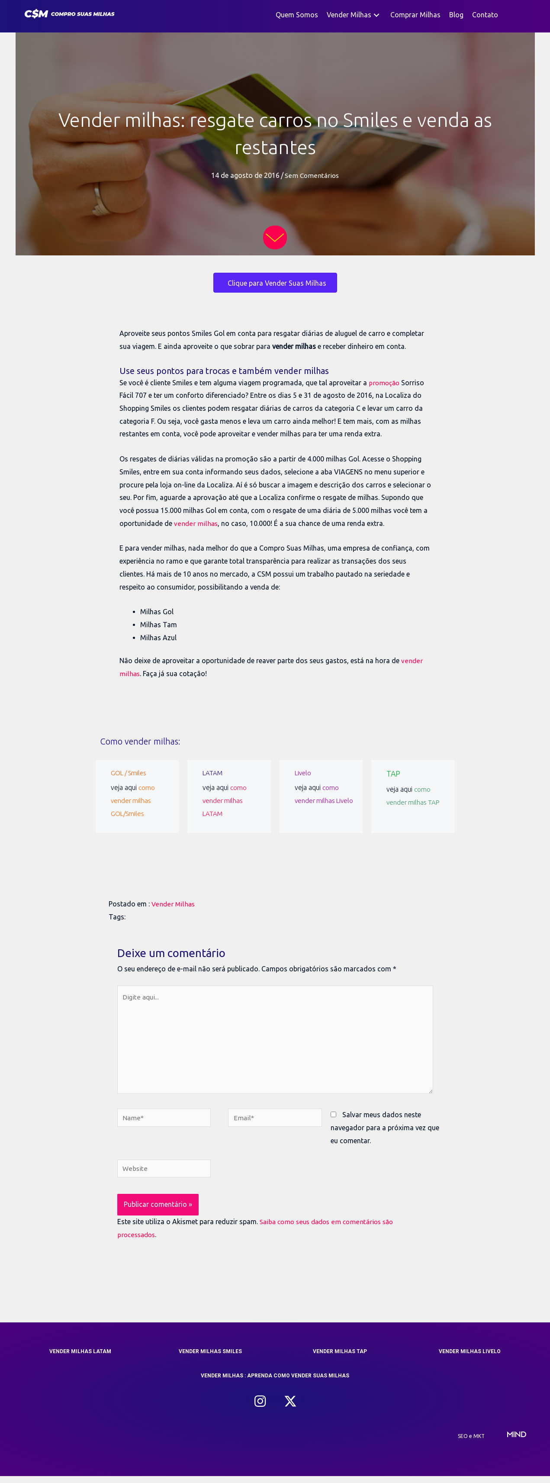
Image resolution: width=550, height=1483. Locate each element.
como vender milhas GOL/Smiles (133, 800)
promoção (385, 383)
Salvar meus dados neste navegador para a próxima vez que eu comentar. (385, 1133)
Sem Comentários (312, 175)
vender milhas (196, 523)
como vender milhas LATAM (225, 800)
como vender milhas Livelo (317, 800)
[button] (376, 15)
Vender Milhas (173, 904)
